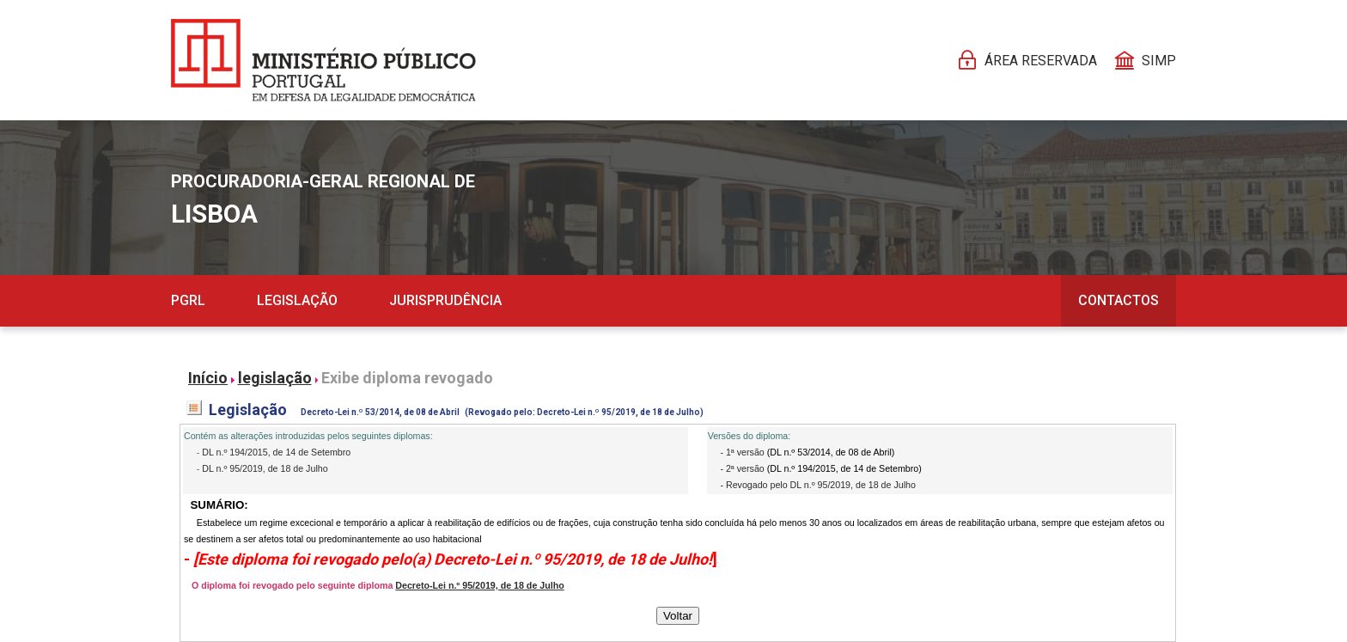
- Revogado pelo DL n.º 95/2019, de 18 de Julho (817, 485)
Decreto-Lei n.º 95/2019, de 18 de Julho (479, 585)
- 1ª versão (743, 452)
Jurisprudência (445, 300)
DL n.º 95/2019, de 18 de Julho (264, 468)
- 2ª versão (743, 468)
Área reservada (1040, 60)
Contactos (1118, 300)
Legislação (297, 300)
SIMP (1159, 60)
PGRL (188, 300)
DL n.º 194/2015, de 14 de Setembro (276, 452)
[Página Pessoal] (323, 60)
